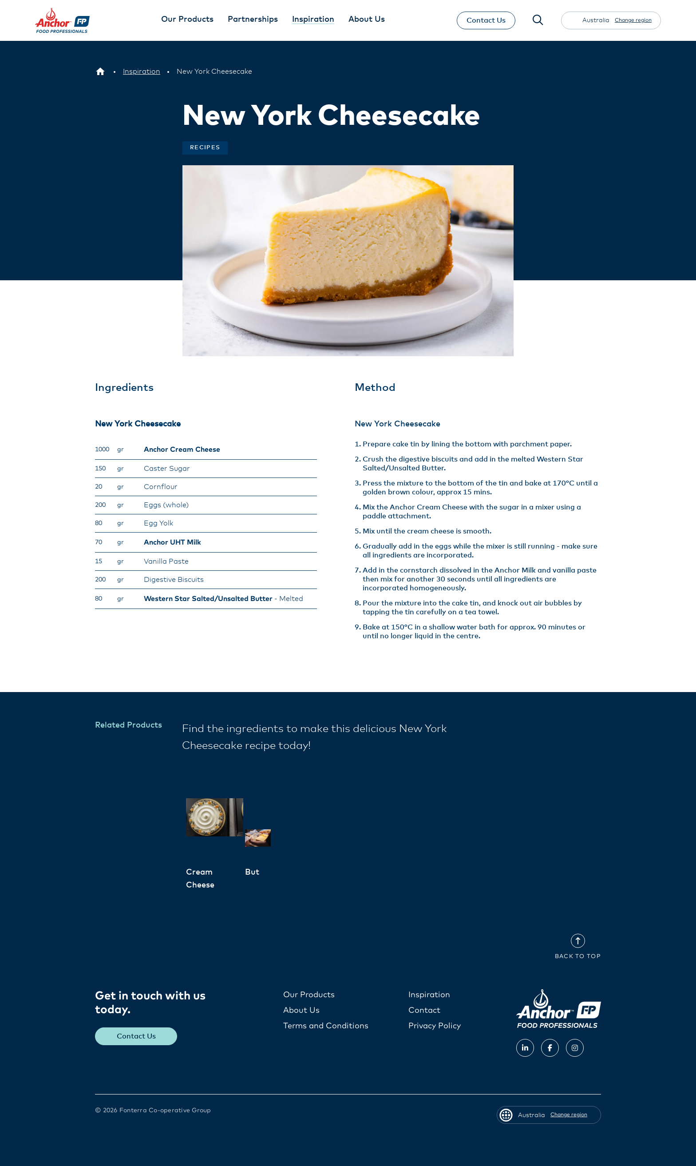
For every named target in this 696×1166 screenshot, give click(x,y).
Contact (424, 1010)
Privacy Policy (434, 1026)
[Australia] (100, 71)
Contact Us (485, 20)
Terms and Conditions (325, 1026)
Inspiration (429, 995)
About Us (301, 1010)
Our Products (309, 995)
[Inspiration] (141, 71)
